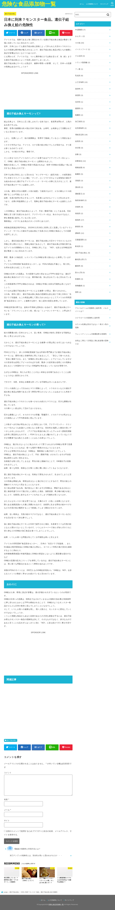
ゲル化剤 (80, 56)
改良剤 (79, 141)
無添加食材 (81, 200)
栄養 (78, 154)
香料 (78, 292)
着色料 (79, 220)
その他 (79, 43)
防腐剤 (79, 279)
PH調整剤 (80, 30)
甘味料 (79, 207)
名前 (6, 799)
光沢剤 (79, 102)
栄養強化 (80, 161)
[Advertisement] (38, 89)
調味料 (79, 233)
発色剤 (79, 213)
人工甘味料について (92, 4)
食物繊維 (80, 286)
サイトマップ (104, 4)
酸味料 (79, 266)
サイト (7, 820)
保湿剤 (79, 95)
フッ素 (79, 69)
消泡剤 (79, 181)
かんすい (80, 36)
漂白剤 (79, 187)
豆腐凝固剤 (81, 240)
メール (7, 810)
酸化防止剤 (81, 259)
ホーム (82, 4)
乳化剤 (79, 76)
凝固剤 (79, 108)
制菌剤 (79, 115)
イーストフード (82, 49)
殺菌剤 (79, 174)
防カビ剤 (80, 272)
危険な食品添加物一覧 (29, 4)
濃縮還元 (80, 194)
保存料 (79, 89)
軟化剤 (79, 246)
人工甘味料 (81, 82)
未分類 (79, 148)
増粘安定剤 (81, 135)
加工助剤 (80, 121)
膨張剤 (79, 227)
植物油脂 (80, 167)
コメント (8, 773)
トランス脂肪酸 (82, 62)
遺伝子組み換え (10, 14)
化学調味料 (81, 128)
